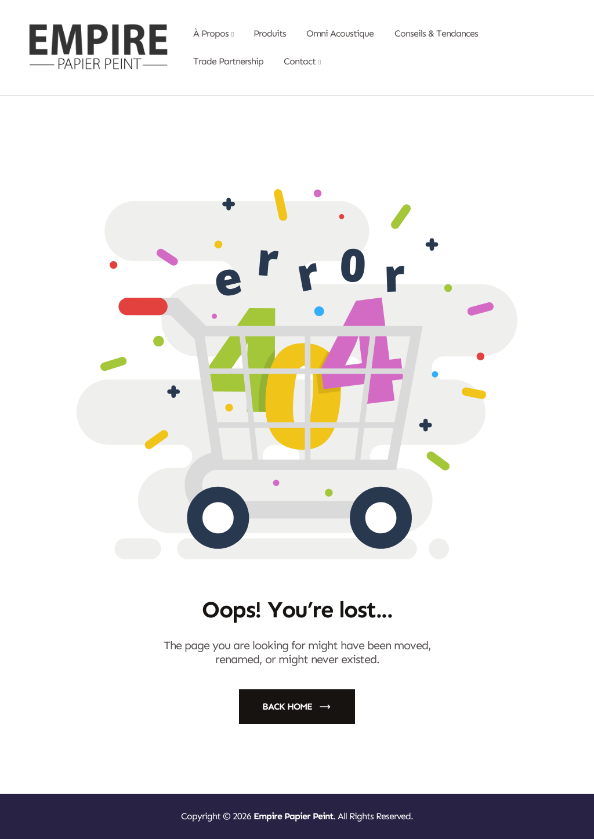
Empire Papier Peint (293, 816)
